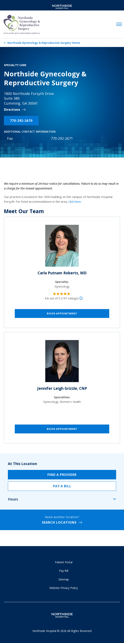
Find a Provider (62, 474)
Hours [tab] (13, 499)
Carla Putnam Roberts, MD (62, 273)
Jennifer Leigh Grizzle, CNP (62, 388)
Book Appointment (62, 313)
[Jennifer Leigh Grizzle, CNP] (62, 363)
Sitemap (63, 579)
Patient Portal (63, 562)
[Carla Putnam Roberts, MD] (62, 247)
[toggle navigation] (119, 24)
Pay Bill (63, 571)
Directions (12, 110)
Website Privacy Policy (63, 588)
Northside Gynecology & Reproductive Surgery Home (43, 43)
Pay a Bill (62, 486)
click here (74, 201)
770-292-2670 (21, 120)
